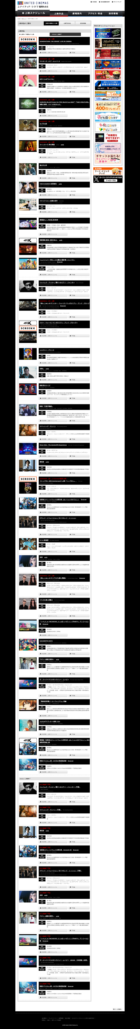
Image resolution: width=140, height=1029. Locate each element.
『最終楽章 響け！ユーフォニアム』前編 (53, 701)
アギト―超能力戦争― (47, 916)
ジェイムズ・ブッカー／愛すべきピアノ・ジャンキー (57, 282)
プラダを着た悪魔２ (46, 600)
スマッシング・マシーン (48, 426)
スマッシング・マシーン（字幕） (51, 810)
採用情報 (61, 1018)
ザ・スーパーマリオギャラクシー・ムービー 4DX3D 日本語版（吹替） (64, 960)
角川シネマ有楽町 (56, 1020)
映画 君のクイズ (45, 385)
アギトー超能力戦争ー (47, 659)
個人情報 (67, 1018)
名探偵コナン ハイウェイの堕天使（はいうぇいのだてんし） (59, 499)
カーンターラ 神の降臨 (47, 144)
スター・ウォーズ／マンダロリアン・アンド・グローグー (59, 322)
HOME (19, 18)
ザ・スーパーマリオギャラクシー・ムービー (54, 679)
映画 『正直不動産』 (46, 406)
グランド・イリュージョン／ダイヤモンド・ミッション (58, 518)
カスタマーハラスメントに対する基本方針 (83, 1018)
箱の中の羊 (43, 165)
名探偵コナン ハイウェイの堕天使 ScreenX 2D (56, 850)
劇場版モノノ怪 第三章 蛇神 (49, 220)
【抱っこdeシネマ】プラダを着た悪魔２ (53, 578)
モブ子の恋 (43, 124)
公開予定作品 (67, 23)
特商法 (43, 1020)
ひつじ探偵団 (44, 540)
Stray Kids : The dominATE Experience (53, 445)
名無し (42, 368)
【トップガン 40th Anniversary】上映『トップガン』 (58, 481)
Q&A (48, 1020)
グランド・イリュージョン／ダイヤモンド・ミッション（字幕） (61, 871)
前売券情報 (83, 23)
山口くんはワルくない (47, 79)
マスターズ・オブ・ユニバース (50, 61)
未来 (41, 557)
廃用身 (42, 462)
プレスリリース (52, 1018)
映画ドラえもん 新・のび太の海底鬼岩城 (53, 761)
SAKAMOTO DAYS (46, 641)
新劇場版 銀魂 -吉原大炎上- (48, 240)
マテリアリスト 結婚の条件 (49, 201)
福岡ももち (24, 18)
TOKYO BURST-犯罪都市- (48, 184)
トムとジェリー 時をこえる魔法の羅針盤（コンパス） (57, 260)
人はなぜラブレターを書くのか (50, 721)
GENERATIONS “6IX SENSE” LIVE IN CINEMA (56, 41)
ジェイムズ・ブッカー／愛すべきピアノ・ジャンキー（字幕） (60, 787)
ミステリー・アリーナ (47, 350)
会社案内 (44, 1018)
